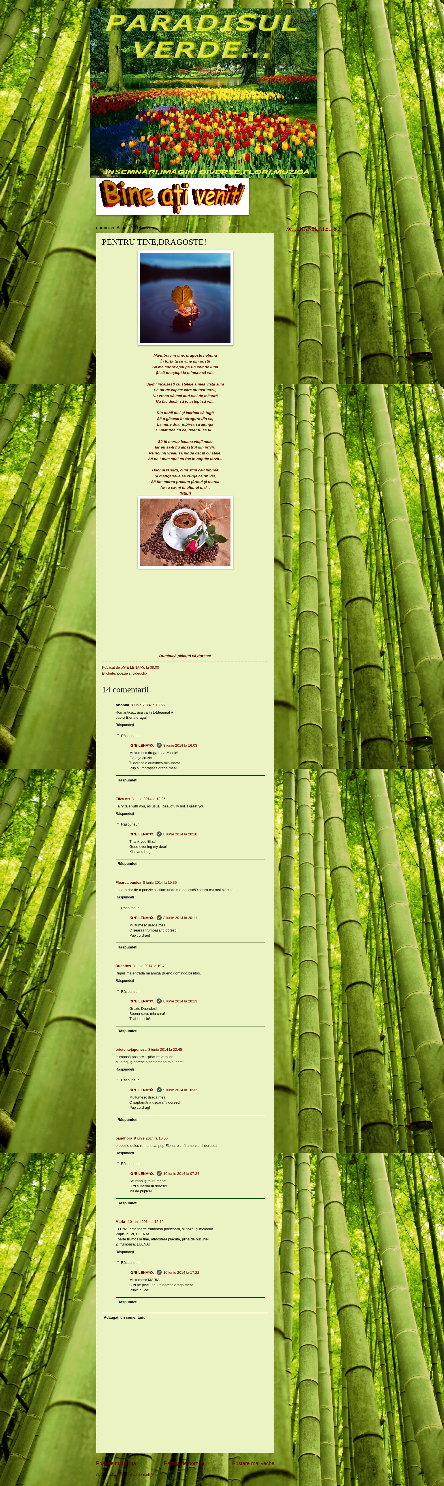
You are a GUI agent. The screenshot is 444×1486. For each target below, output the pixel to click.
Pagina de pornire (184, 1463)
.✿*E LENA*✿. (142, 745)
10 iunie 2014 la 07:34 (181, 1173)
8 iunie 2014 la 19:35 (160, 882)
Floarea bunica (128, 882)
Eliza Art (123, 799)
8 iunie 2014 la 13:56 (148, 705)
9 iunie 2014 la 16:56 (151, 1138)
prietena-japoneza (131, 1049)
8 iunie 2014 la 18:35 (149, 799)
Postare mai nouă (116, 1463)
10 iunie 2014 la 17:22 (181, 1272)
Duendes (123, 966)
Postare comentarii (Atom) (140, 1474)
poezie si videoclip (132, 673)
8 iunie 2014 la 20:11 (180, 918)
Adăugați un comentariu (124, 1317)
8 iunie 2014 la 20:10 (180, 834)
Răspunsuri (130, 735)
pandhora (124, 1138)
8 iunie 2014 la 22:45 (165, 1049)
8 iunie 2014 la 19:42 (149, 966)
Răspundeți (125, 725)
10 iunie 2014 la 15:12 (146, 1221)
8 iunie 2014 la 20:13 (180, 1001)
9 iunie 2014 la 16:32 (180, 1090)
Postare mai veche (253, 1463)
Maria (121, 1221)
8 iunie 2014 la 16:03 (180, 745)
